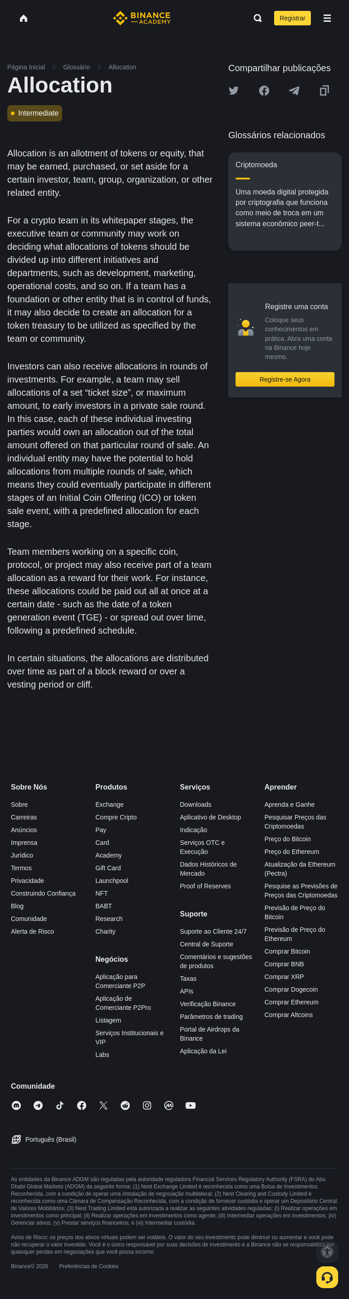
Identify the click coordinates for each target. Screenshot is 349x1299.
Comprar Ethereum (292, 1002)
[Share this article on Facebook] (264, 90)
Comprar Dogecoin (291, 989)
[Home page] (142, 18)
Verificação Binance (208, 1004)
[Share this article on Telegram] (294, 90)
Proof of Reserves (205, 886)
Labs (102, 1054)
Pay (100, 830)
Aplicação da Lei (203, 1051)
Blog (17, 906)
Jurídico (22, 855)
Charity (105, 931)
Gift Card (108, 868)
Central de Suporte (207, 944)
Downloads (195, 804)
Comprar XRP (284, 976)
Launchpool (111, 880)
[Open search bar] (255, 18)
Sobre (19, 804)
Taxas (188, 978)
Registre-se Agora (285, 379)
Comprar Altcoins (289, 1014)
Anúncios (24, 830)
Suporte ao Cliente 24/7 (213, 931)
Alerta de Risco (32, 931)
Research (109, 918)
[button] (327, 18)
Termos (21, 868)
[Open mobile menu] (327, 18)
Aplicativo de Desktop (210, 817)
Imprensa (24, 842)
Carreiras (24, 817)
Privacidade (27, 880)
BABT (103, 906)
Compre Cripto (116, 817)
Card (102, 842)
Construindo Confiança (43, 893)
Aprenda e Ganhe (290, 804)
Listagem (108, 1020)
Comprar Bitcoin (287, 951)
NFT (101, 893)
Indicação (193, 830)
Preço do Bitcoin (288, 839)
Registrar (292, 18)
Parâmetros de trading (211, 1016)
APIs (187, 991)
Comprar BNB (284, 964)
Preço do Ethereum (292, 851)
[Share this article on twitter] (233, 90)
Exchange (109, 804)
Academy (108, 855)
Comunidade (29, 918)
